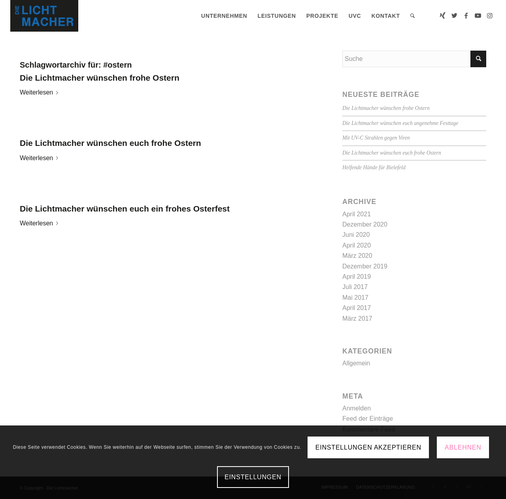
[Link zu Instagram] (490, 15)
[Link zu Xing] (442, 15)
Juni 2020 (356, 234)
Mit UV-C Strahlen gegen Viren (376, 138)
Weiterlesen (40, 92)
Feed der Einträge (367, 418)
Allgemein (356, 363)
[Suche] (412, 16)
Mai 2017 (355, 297)
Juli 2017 (355, 287)
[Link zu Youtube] (478, 15)
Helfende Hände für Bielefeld (374, 167)
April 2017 (356, 307)
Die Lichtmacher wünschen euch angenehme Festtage (400, 123)
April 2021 (356, 214)
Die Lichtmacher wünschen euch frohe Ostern (110, 142)
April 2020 (356, 245)
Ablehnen (463, 447)
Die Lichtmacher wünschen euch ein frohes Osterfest (125, 208)
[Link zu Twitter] (454, 15)
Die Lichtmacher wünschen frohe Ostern (99, 77)
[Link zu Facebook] (466, 15)
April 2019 (356, 276)
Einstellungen (253, 477)
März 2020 (357, 255)
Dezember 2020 (364, 224)
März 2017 (357, 318)
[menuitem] (224, 16)
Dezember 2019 (364, 266)
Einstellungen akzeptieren (368, 447)
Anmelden (356, 408)
